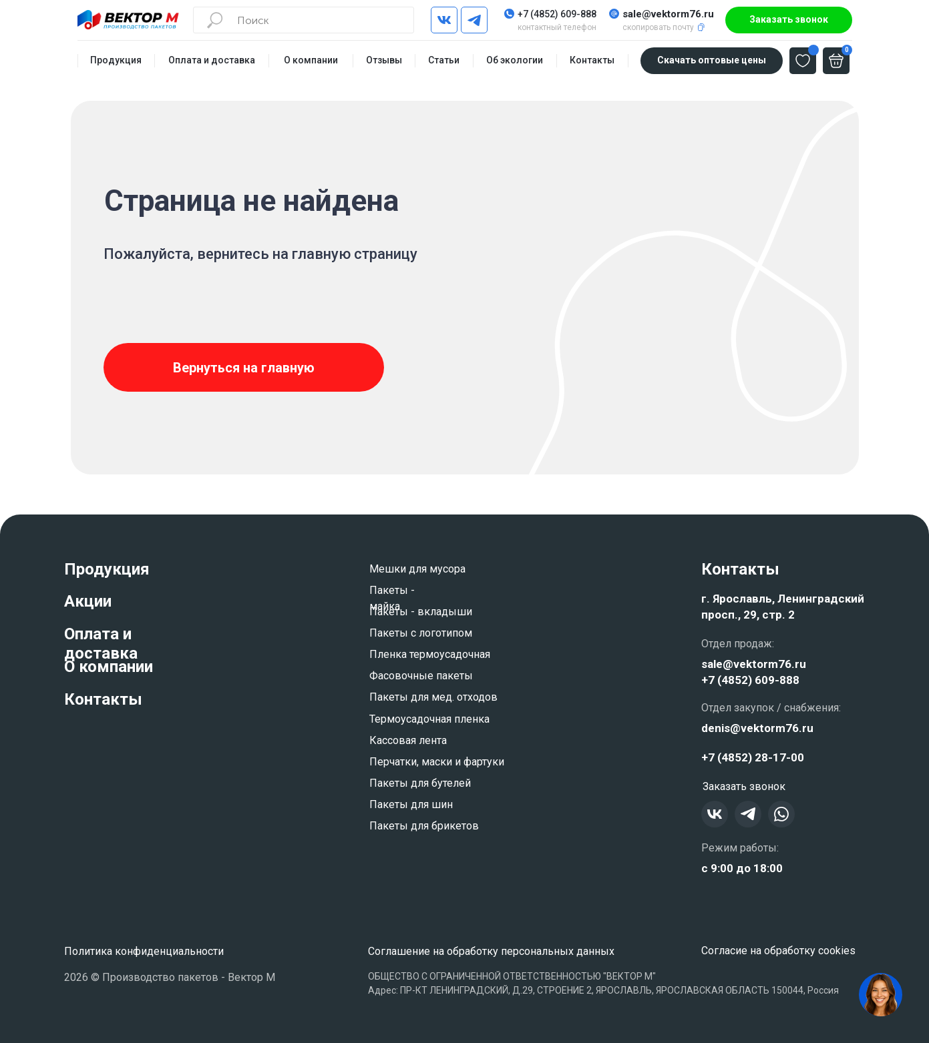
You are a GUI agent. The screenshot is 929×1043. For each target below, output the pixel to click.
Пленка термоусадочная (429, 654)
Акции (88, 601)
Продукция (107, 569)
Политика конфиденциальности (144, 951)
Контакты (103, 699)
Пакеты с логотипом (420, 633)
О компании (108, 666)
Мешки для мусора (417, 569)
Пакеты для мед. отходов (433, 697)
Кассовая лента (408, 740)
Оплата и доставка (101, 644)
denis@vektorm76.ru (757, 728)
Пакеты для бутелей (420, 783)
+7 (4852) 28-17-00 (752, 757)
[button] (788, 20)
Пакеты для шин (411, 804)
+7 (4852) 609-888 (557, 14)
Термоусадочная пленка (429, 719)
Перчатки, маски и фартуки (436, 761)
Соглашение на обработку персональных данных (491, 951)
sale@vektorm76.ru (668, 14)
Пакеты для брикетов (424, 825)
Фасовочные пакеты (421, 675)
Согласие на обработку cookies (778, 950)
